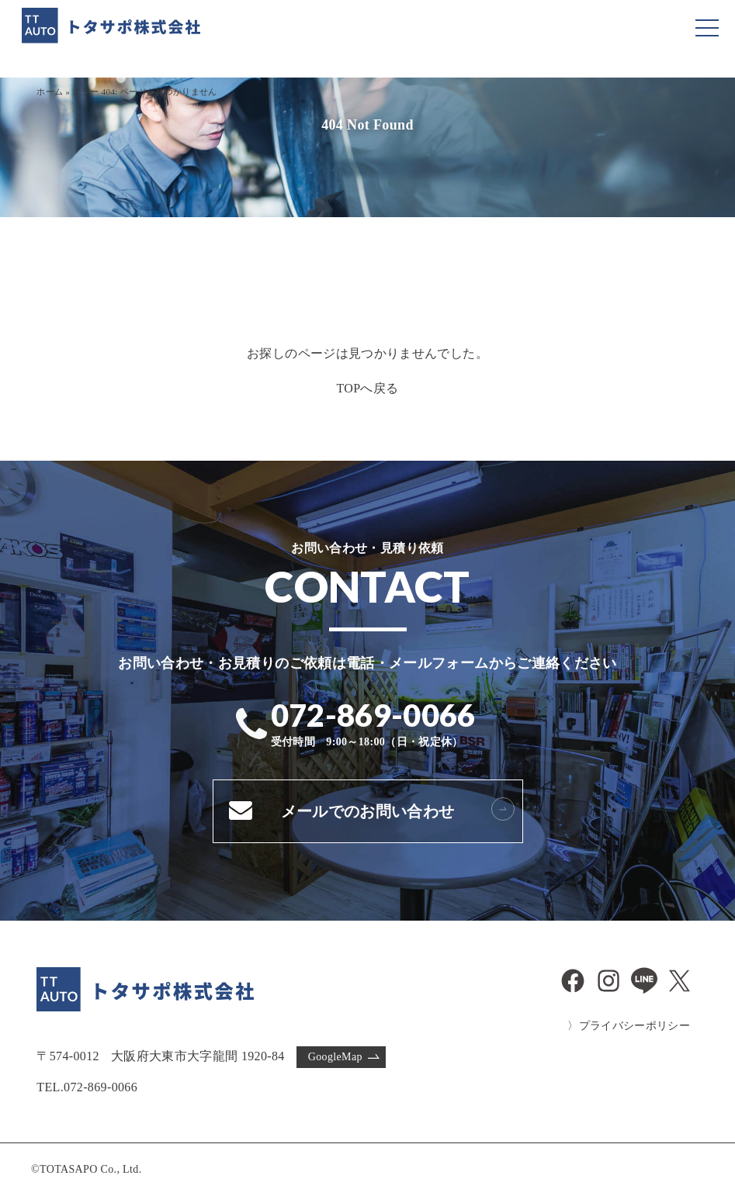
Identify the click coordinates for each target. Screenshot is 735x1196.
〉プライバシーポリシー (628, 1025)
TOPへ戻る (367, 388)
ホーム (49, 91)
